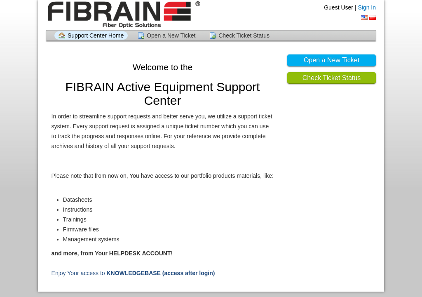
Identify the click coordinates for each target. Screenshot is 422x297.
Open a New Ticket (171, 35)
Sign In (367, 7)
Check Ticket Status (244, 35)
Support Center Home (96, 35)
